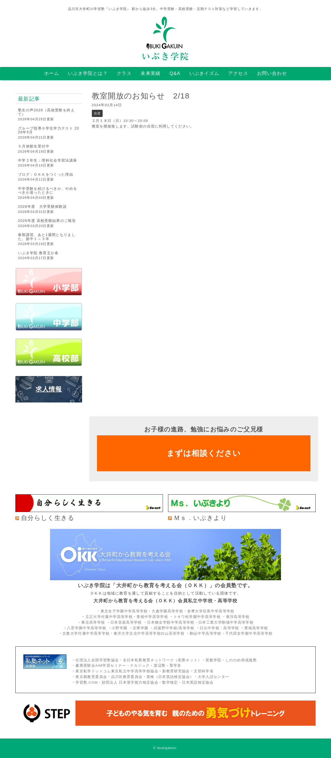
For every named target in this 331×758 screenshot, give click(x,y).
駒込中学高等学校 (205, 633)
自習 (97, 113)
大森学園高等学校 (167, 611)
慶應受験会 (85, 665)
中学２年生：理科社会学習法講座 (47, 160)
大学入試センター (213, 677)
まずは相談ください (204, 453)
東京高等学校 (93, 622)
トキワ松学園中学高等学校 (197, 617)
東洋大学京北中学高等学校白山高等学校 (150, 633)
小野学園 (119, 628)
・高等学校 (229, 628)
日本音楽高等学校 (126, 622)
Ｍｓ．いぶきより (200, 517)
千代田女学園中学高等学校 (248, 633)
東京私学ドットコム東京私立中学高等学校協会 (116, 671)
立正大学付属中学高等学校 (109, 617)
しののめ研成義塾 (241, 660)
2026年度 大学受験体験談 (42, 206)
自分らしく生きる (47, 517)
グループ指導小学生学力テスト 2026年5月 (48, 130)
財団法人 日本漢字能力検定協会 (130, 682)
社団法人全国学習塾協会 (97, 660)
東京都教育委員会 (91, 677)
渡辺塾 (160, 665)
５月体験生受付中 (34, 146)
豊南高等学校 (256, 628)
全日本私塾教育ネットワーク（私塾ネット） (162, 660)
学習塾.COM (86, 682)
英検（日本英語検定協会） (170, 677)
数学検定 (170, 682)
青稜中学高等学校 (152, 617)
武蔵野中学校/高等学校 (174, 628)
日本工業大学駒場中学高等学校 (226, 622)
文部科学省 (203, 671)
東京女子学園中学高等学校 (124, 611)
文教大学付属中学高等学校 (86, 633)
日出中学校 (209, 628)
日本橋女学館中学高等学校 (170, 622)
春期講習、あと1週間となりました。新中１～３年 (46, 237)
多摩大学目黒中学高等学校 (211, 611)
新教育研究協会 (176, 671)
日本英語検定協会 (197, 682)
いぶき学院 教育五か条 (38, 253)
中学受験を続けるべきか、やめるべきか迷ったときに (47, 190)
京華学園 (141, 628)
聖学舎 (175, 665)
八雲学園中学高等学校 (86, 628)
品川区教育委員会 (127, 677)
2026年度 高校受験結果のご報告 (47, 221)
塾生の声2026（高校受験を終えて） (46, 112)
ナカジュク (140, 665)
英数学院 (213, 660)
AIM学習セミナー (110, 665)
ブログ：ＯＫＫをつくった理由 (45, 174)
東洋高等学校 (238, 617)
